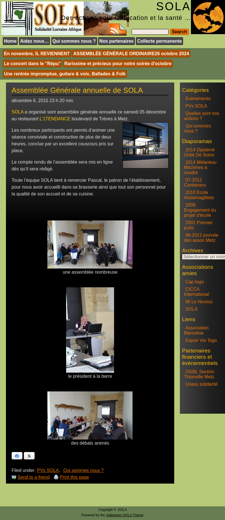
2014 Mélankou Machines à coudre (200, 167)
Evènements (198, 98)
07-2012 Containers (195, 182)
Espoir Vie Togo (201, 340)
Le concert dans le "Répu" (32, 63)
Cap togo (194, 281)
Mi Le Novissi (198, 301)
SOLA (191, 309)
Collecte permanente (159, 41)
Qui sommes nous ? (74, 41)
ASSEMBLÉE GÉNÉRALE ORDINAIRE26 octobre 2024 (131, 53)
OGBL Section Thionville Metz (199, 374)
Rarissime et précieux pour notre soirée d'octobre (118, 63)
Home (10, 41)
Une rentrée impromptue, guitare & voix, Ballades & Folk (65, 73)
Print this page (74, 477)
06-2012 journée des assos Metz (201, 238)
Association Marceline (196, 330)
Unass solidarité (201, 384)
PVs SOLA (48, 470)
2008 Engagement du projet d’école (200, 210)
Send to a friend (34, 477)
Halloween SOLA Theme (124, 515)
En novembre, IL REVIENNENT (37, 53)
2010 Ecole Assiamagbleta (199, 195)
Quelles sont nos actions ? (201, 116)
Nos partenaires (116, 41)
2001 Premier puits (198, 225)
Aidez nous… (34, 41)
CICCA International (196, 292)
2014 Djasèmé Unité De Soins (199, 152)
